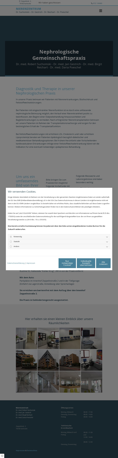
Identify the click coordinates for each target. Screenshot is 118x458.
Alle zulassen (99, 263)
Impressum (31, 263)
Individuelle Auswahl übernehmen (75, 263)
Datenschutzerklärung (15, 263)
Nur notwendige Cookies (51, 263)
